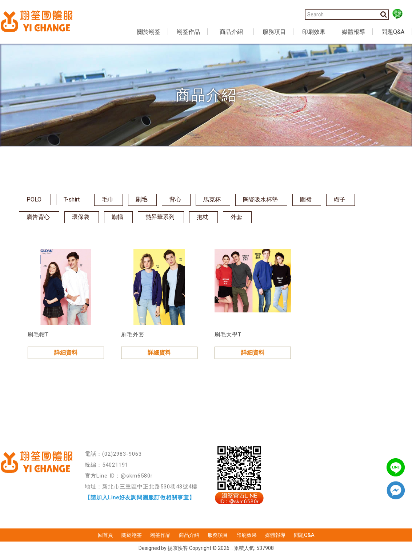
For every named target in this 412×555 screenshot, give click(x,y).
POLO (34, 199)
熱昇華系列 (160, 216)
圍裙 (306, 199)
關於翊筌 (131, 535)
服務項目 (218, 535)
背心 (175, 199)
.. (232, 548)
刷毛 (141, 199)
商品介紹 (189, 535)
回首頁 (105, 535)
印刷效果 (246, 535)
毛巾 (107, 199)
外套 (236, 216)
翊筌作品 (160, 535)
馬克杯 (212, 199)
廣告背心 (38, 216)
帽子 (339, 199)
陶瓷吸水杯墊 (260, 199)
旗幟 (117, 216)
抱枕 (202, 216)
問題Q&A (304, 535)
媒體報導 (275, 535)
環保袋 (80, 216)
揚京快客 (178, 548)
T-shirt (72, 199)
